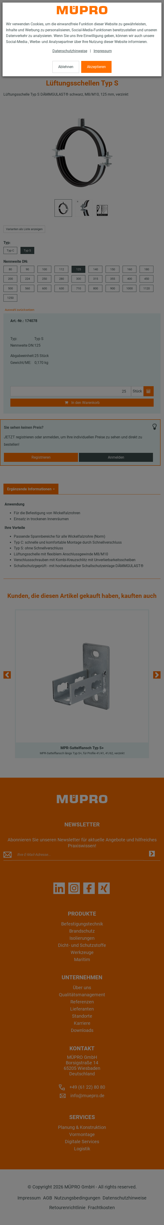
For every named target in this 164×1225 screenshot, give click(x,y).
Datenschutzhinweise (69, 51)
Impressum (103, 51)
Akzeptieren (96, 67)
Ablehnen (65, 67)
